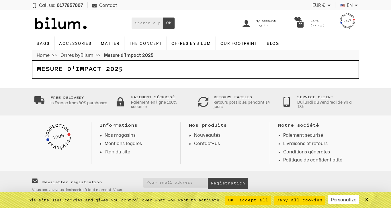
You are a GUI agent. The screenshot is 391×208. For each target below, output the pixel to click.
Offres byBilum (191, 43)
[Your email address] (175, 183)
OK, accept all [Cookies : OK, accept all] (248, 200)
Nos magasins (120, 134)
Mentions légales (123, 143)
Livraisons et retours (305, 143)
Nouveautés (207, 134)
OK (169, 23)
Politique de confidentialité (312, 159)
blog (273, 43)
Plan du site (117, 151)
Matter (110, 43)
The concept (145, 43)
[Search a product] (147, 23)
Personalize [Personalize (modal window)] (343, 199)
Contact (104, 4)
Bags (43, 43)
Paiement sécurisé (303, 134)
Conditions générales (306, 151)
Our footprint (238, 43)
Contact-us (207, 143)
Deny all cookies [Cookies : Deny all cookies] (299, 200)
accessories (75, 43)
